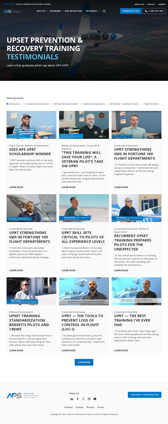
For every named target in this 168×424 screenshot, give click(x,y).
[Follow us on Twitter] (83, 397)
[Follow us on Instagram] (89, 397)
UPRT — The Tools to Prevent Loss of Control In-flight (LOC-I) (83, 321)
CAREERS (162, 4)
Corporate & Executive (36, 103)
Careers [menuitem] (79, 405)
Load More (84, 360)
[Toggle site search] (104, 11)
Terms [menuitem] (100, 405)
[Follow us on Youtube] (95, 397)
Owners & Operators (93, 103)
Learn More (16, 187)
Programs (55, 11)
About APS (140, 4)
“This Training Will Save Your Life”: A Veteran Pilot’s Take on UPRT (83, 159)
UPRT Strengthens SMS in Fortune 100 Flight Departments (135, 154)
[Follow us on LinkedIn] (72, 397)
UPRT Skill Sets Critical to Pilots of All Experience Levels (84, 238)
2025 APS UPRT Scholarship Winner (31, 151)
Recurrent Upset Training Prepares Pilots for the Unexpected (134, 242)
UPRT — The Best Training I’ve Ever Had (133, 319)
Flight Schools (150, 103)
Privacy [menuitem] (90, 405)
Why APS (41, 11)
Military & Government (65, 103)
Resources (91, 11)
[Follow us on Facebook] (77, 397)
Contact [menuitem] (68, 405)
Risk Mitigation (73, 11)
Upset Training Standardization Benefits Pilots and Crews (30, 321)
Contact (151, 4)
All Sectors (13, 103)
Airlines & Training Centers (123, 103)
